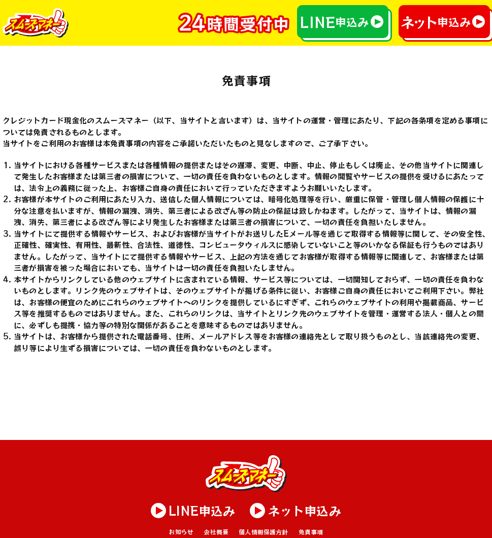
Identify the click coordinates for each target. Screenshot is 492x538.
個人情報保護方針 (263, 531)
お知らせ (181, 531)
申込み (334, 22)
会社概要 (216, 531)
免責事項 (311, 531)
